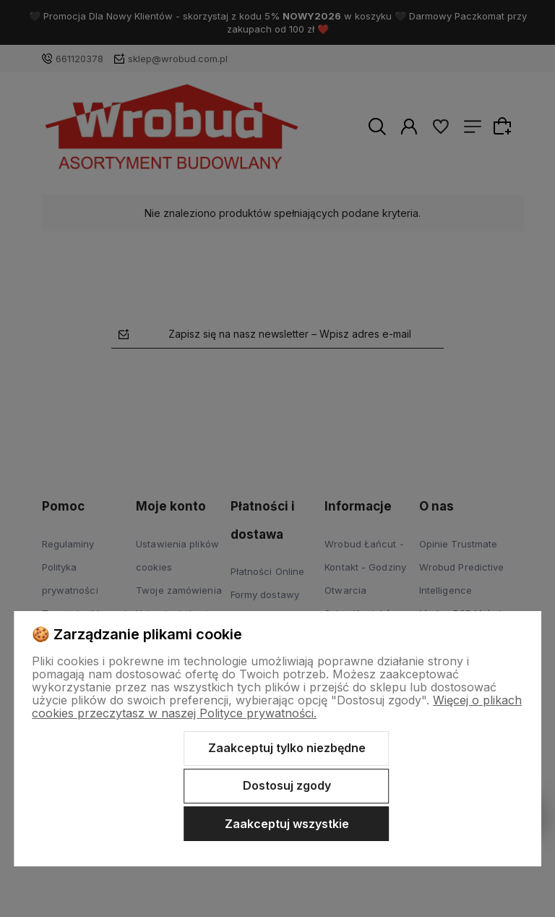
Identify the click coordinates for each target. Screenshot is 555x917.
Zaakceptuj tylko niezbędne (287, 748)
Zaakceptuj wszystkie (287, 823)
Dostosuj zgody (287, 785)
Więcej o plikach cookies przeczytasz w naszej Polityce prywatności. (277, 706)
